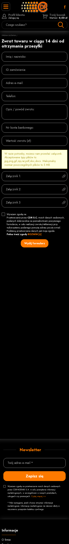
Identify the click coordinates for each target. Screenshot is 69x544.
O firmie (6, 540)
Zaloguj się (13, 16)
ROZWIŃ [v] (34, 234)
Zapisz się (34, 476)
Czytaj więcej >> (38, 496)
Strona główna (9, 35)
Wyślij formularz (34, 243)
